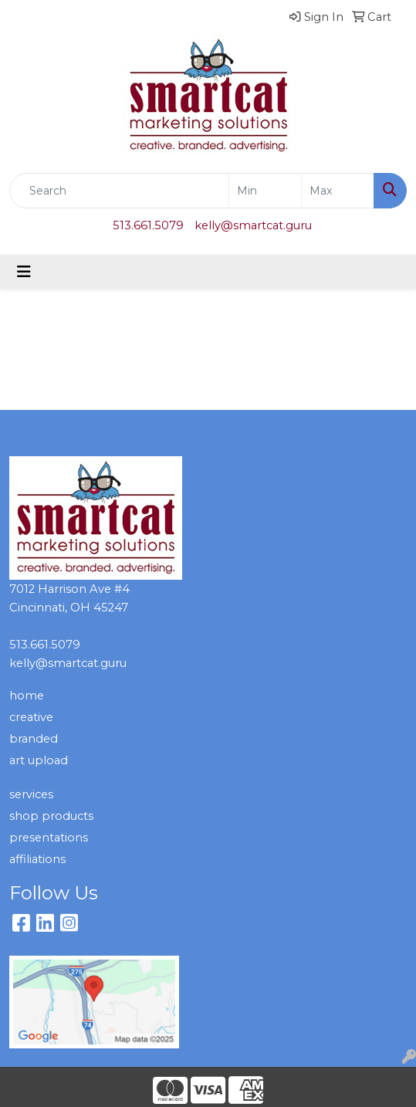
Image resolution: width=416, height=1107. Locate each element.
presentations (48, 838)
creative (31, 717)
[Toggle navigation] (24, 272)
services (31, 794)
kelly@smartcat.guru (253, 225)
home (26, 695)
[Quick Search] (119, 190)
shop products (51, 816)
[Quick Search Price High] (337, 190)
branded (33, 739)
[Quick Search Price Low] (265, 190)
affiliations (37, 859)
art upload (38, 760)
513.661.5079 (148, 225)
